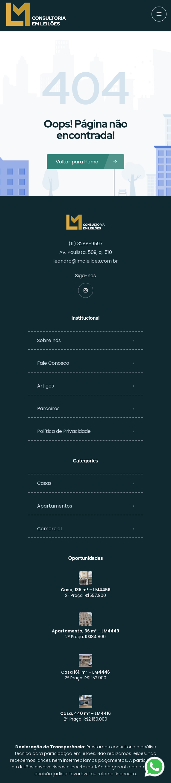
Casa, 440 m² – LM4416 (85, 713)
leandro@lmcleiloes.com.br (85, 261)
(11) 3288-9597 (86, 243)
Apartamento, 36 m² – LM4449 (85, 631)
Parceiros (48, 408)
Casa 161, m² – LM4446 (85, 672)
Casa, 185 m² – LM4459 (86, 590)
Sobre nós (49, 340)
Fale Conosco (53, 363)
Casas (44, 483)
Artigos (45, 385)
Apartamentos (54, 505)
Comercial (49, 528)
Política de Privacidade (64, 431)
